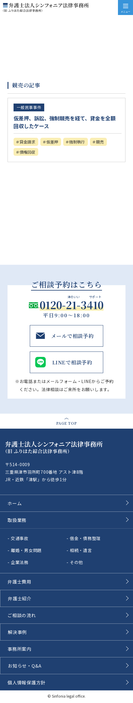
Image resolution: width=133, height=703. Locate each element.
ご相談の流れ (22, 615)
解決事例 (17, 632)
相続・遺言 (81, 550)
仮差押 (52, 142)
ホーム (15, 503)
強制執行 (77, 142)
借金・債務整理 (85, 538)
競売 (100, 142)
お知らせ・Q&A (25, 665)
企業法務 (20, 562)
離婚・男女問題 (26, 550)
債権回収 (27, 152)
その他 (76, 562)
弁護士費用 (19, 581)
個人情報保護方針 (26, 682)
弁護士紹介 (20, 598)
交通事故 (20, 538)
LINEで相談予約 (72, 362)
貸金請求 (27, 142)
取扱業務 (17, 520)
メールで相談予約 (72, 335)
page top (66, 423)
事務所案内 (19, 649)
